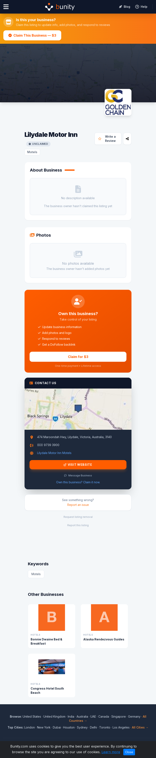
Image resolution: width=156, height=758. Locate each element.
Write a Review (107, 138)
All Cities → (140, 727)
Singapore (118, 716)
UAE (93, 716)
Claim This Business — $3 (32, 35)
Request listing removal (78, 516)
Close (129, 752)
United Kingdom (54, 716)
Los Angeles (121, 727)
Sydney (82, 727)
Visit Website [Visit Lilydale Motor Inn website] (78, 465)
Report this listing (78, 525)
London (29, 727)
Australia (82, 716)
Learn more (110, 752)
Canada (103, 716)
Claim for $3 (78, 357)
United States (32, 716)
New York (44, 727)
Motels (32, 152)
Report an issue (78, 505)
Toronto (104, 727)
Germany (134, 716)
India (71, 716)
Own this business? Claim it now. (78, 482)
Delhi (93, 727)
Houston (69, 727)
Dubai (57, 727)
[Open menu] (6, 6)
